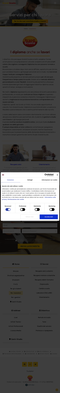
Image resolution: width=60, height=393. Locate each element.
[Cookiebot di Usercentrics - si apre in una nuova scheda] (45, 175)
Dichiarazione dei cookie (16, 199)
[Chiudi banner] (57, 174)
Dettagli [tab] (30, 180)
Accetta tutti (49, 217)
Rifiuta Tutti (29, 217)
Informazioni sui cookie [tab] (49, 180)
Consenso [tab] (10, 180)
